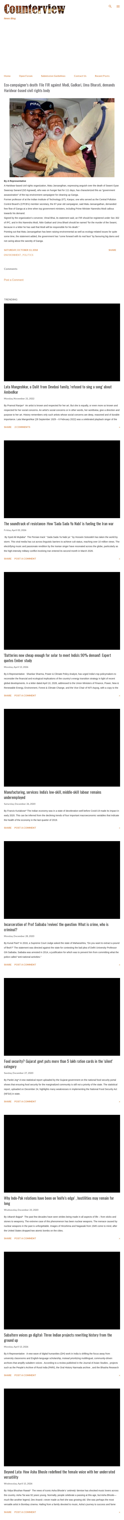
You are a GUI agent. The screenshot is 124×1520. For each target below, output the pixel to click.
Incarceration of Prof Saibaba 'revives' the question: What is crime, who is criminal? (56, 926)
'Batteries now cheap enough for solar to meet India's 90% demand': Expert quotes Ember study (57, 657)
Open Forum (25, 75)
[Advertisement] (62, 47)
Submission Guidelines (53, 75)
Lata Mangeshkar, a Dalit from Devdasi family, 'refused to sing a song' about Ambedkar (58, 389)
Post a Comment (13, 280)
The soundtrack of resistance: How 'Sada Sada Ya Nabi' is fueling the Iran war (59, 523)
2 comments (22, 427)
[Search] (110, 6)
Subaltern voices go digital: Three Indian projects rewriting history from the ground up (58, 1337)
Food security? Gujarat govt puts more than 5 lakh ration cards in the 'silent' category (58, 1063)
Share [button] (112, 250)
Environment (12, 254)
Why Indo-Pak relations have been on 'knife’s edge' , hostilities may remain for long (59, 1200)
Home (7, 75)
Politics (27, 254)
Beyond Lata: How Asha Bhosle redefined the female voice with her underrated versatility (59, 1474)
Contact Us (80, 75)
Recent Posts (102, 75)
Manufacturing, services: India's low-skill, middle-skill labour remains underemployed (52, 794)
